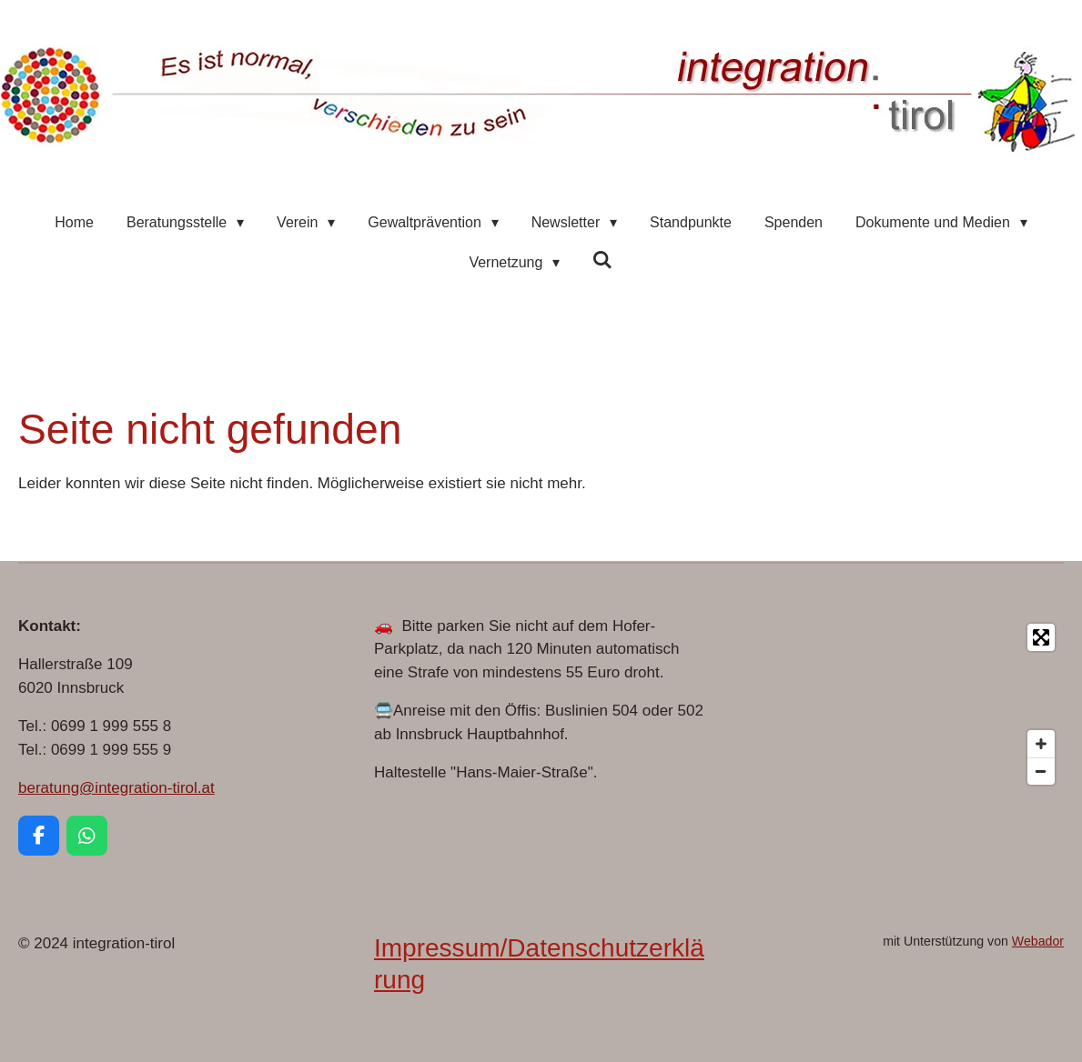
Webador (1038, 941)
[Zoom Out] (1041, 771)
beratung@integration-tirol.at (116, 787)
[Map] (897, 704)
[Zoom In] (1041, 743)
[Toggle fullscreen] (1041, 637)
